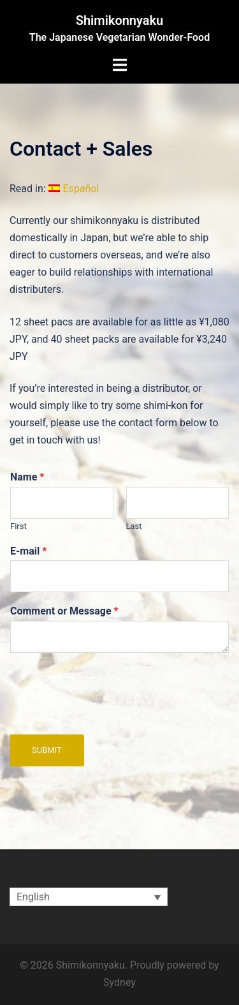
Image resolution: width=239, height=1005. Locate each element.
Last (134, 526)
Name (27, 477)
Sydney (119, 982)
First (18, 526)
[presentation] (106, 713)
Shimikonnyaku (120, 20)
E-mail (28, 551)
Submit (47, 750)
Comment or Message (64, 611)
